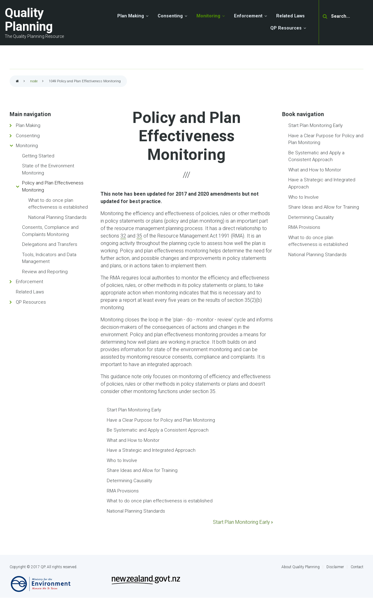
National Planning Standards (136, 511)
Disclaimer (335, 567)
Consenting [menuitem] (170, 16)
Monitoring (27, 145)
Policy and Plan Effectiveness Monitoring (52, 186)
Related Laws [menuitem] (290, 16)
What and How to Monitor (133, 440)
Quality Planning (29, 20)
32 (123, 236)
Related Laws (30, 292)
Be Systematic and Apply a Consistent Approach (158, 430)
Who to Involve (122, 460)
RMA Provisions (123, 491)
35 (139, 236)
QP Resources (31, 302)
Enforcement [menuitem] (248, 16)
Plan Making (28, 125)
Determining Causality (129, 480)
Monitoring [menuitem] (208, 16)
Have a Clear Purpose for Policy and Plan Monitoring (161, 420)
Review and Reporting (45, 271)
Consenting (28, 135)
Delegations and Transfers (49, 244)
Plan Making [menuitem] (130, 16)
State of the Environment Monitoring (48, 169)
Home (17, 81)
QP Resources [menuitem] (286, 28)
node (34, 81)
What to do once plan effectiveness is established (160, 501)
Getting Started (38, 156)
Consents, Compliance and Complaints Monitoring (50, 230)
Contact (357, 567)
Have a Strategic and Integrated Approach (151, 450)
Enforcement (29, 281)
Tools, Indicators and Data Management (49, 258)
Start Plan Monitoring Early (134, 410)
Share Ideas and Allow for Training (142, 470)
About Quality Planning (300, 567)
